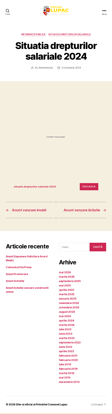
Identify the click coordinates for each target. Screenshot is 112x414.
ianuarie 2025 (68, 299)
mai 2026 (65, 273)
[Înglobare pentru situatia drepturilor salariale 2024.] (56, 138)
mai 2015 (65, 378)
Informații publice (33, 35)
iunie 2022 (65, 348)
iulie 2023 (65, 330)
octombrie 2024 (69, 308)
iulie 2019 (65, 365)
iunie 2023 (65, 335)
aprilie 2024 (66, 321)
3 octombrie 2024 (71, 69)
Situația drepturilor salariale (70, 35)
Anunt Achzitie (15, 282)
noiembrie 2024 (69, 304)
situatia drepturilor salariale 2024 (35, 187)
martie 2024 (67, 326)
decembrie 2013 (69, 383)
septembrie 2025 (70, 282)
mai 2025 (65, 286)
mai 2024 (65, 317)
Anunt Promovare (17, 275)
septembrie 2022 (70, 343)
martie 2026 (67, 278)
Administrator (45, 69)
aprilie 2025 (66, 291)
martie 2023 (67, 339)
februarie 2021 (68, 356)
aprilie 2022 (66, 352)
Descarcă (89, 187)
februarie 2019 (68, 370)
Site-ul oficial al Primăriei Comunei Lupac (42, 405)
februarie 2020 (68, 361)
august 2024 (67, 313)
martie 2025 (67, 295)
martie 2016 (66, 374)
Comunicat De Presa (19, 268)
